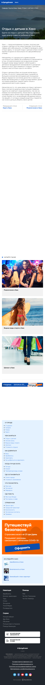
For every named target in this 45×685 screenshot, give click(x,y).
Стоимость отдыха (11, 447)
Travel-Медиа (7, 605)
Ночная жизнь (9, 440)
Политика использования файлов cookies (22, 666)
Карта (7, 432)
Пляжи (7, 430)
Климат (7, 468)
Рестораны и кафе (11, 499)
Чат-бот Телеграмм (28, 596)
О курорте (8, 425)
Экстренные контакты (12, 512)
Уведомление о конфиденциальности (22, 669)
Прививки (8, 514)
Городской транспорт (12, 507)
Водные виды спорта (12, 443)
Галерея (8, 427)
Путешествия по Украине (11, 624)
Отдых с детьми (10, 438)
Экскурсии (8, 488)
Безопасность (10, 510)
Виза (7, 453)
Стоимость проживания (13, 479)
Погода (7, 466)
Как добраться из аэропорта (14, 460)
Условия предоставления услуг (22, 661)
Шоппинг (8, 445)
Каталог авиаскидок (10, 596)
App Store (6, 619)
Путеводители (7, 608)
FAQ (23, 593)
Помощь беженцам (9, 626)
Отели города (10, 477)
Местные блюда (10, 497)
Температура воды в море (13, 471)
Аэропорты (9, 458)
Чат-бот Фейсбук (28, 598)
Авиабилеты (9, 455)
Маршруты (8, 490)
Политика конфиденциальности (22, 664)
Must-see (8, 486)
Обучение (6, 621)
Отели (5, 601)
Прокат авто (9, 505)
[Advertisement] (22, 184)
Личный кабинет (8, 616)
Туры (4, 598)
